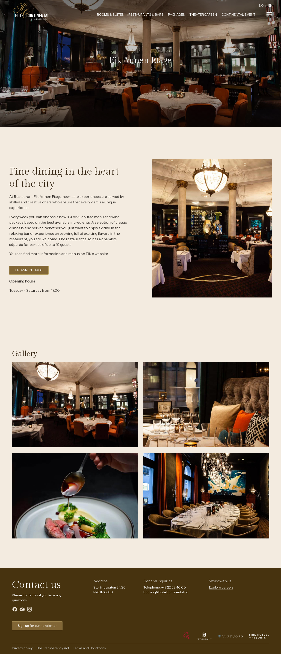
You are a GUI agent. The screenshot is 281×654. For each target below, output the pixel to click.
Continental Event (238, 14)
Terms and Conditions (89, 648)
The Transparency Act (52, 648)
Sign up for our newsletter (37, 626)
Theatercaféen (203, 14)
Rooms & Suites (110, 14)
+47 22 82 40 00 (173, 587)
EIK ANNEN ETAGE (29, 270)
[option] (261, 6)
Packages (176, 14)
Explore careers (221, 587)
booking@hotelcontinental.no (165, 592)
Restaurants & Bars (145, 14)
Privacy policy (22, 648)
